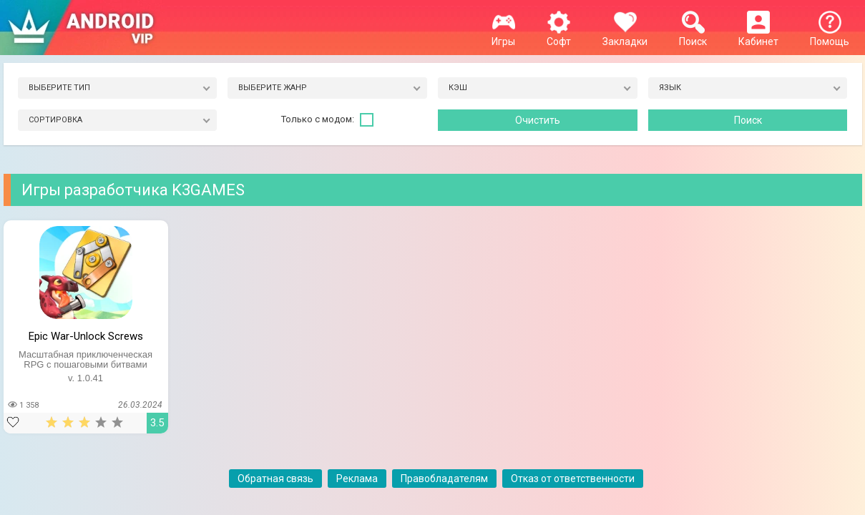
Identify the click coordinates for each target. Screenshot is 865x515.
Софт (559, 35)
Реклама (357, 478)
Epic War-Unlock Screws (86, 336)
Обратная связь (275, 478)
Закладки (624, 35)
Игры (503, 35)
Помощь (829, 35)
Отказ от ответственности (573, 478)
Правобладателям (444, 478)
